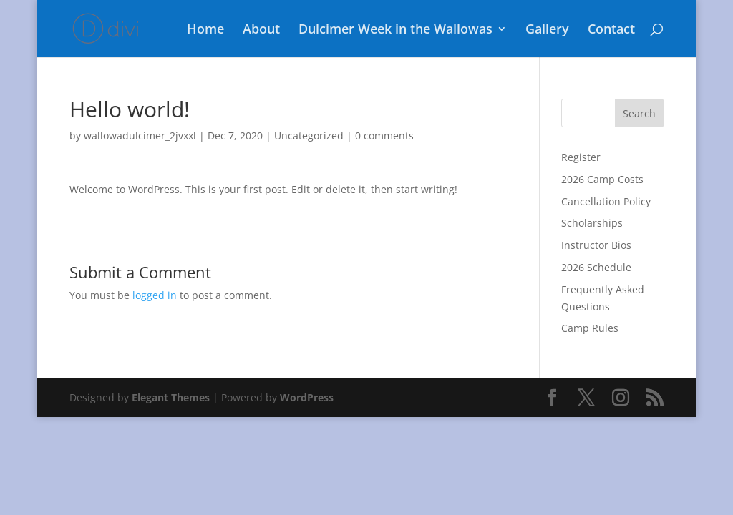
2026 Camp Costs (602, 179)
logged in (154, 295)
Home (205, 30)
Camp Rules (589, 328)
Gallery (547, 30)
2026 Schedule (596, 267)
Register (581, 157)
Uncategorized (309, 135)
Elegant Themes (171, 397)
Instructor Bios (596, 245)
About (261, 30)
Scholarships (592, 223)
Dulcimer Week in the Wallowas (395, 30)
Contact (611, 30)
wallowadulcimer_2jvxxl (140, 135)
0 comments (384, 135)
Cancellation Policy (606, 201)
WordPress (307, 397)
